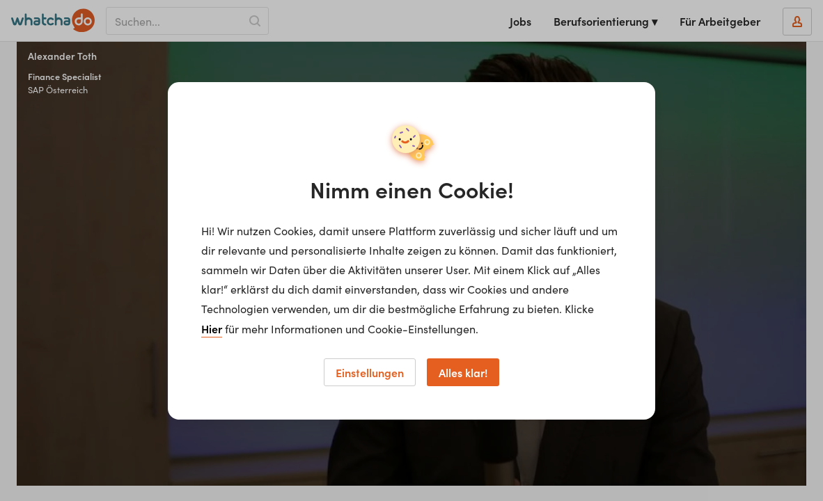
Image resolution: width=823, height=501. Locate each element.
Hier (211, 328)
